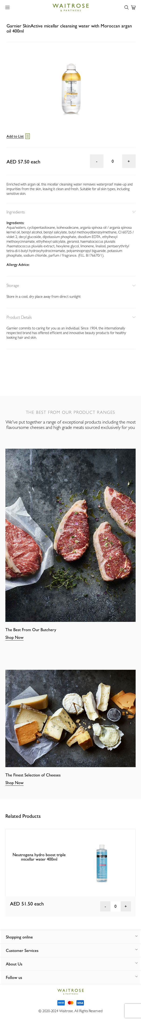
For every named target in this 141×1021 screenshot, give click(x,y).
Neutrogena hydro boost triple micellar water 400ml (39, 857)
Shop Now (14, 637)
